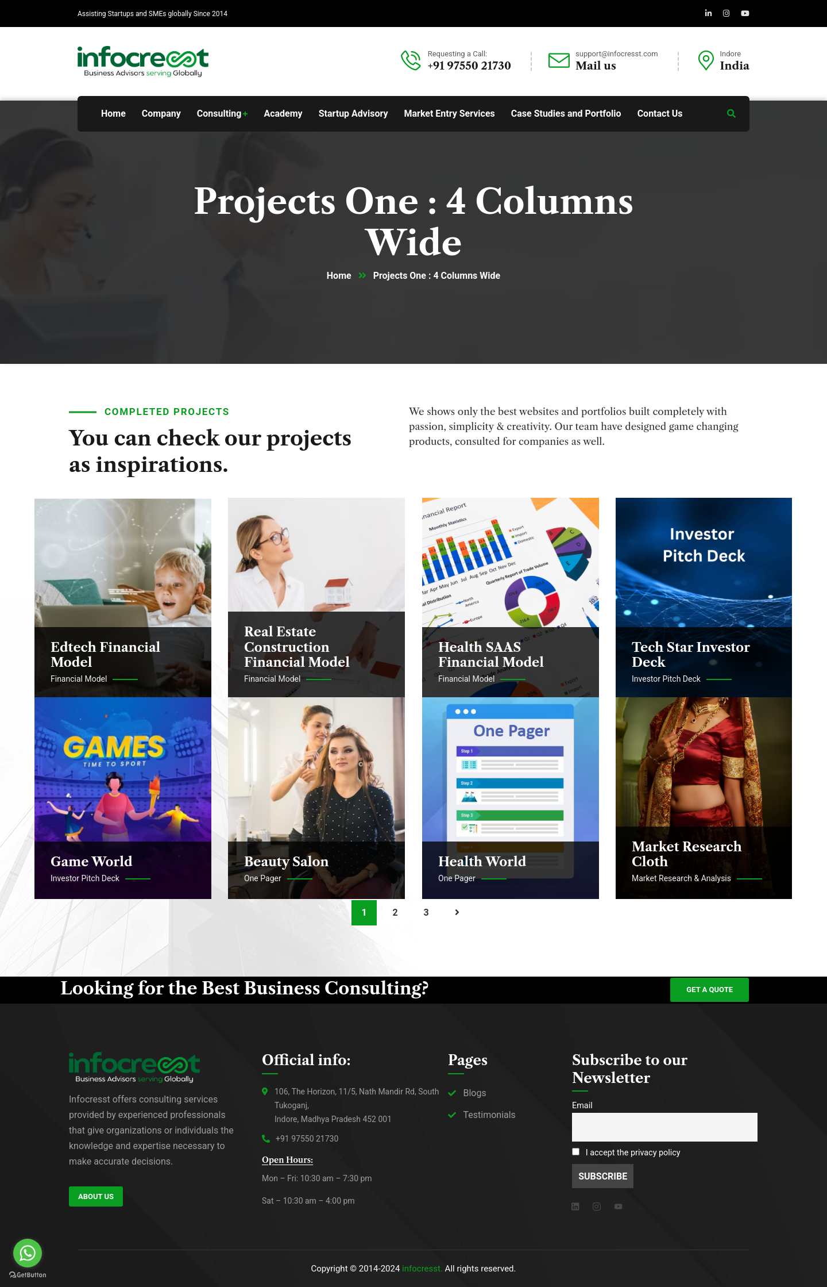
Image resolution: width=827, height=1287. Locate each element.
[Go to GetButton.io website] (27, 1275)
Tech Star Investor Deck (691, 655)
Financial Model (79, 678)
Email (582, 1106)
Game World (92, 862)
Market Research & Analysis (681, 878)
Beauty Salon (286, 862)
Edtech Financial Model (105, 655)
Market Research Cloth (687, 854)
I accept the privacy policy (626, 1153)
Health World (482, 862)
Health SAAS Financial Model (491, 655)
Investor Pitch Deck (666, 678)
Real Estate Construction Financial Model (297, 647)
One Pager (262, 878)
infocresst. (422, 1268)
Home (339, 275)
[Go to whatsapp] (27, 1253)
